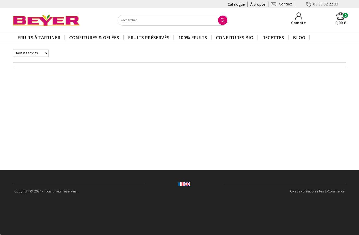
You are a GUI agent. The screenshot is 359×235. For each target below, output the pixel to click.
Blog (299, 37)
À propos (258, 4)
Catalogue (236, 4)
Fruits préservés (148, 37)
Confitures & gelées (94, 37)
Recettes (273, 37)
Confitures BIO (234, 37)
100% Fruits (192, 37)
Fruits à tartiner (38, 37)
